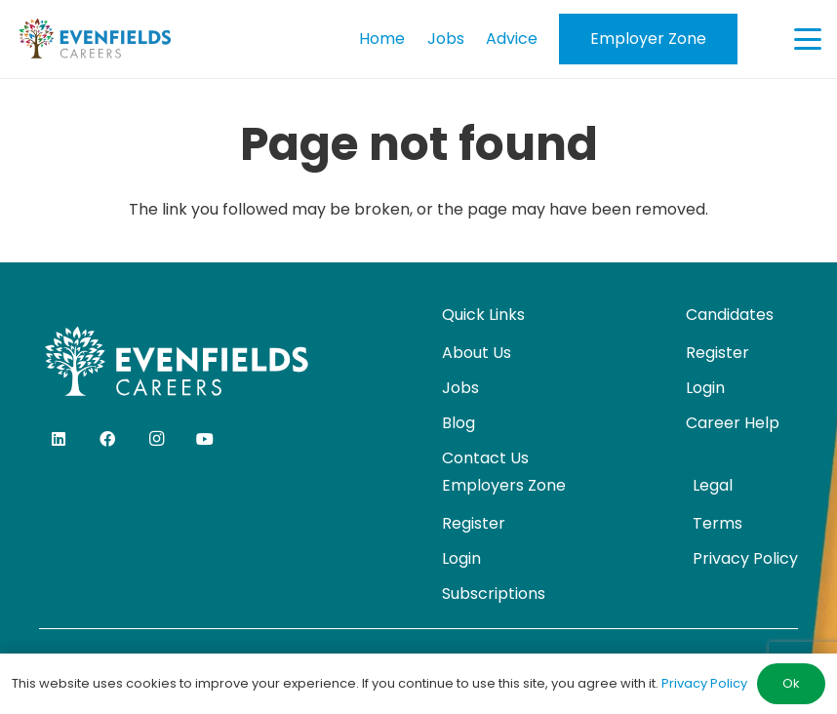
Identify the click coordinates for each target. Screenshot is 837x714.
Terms (717, 523)
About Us (476, 352)
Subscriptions (493, 593)
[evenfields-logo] (95, 39)
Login (705, 388)
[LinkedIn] (58, 438)
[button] (807, 39)
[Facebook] (107, 438)
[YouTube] (204, 438)
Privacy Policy (745, 558)
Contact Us (485, 458)
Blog (458, 423)
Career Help (732, 423)
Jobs (460, 388)
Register (717, 352)
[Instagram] (156, 438)
